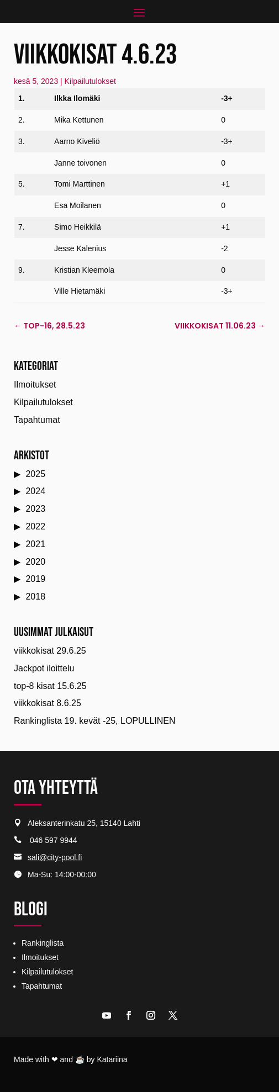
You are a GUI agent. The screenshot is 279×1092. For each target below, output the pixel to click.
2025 (35, 474)
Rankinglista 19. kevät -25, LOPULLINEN (95, 720)
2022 (35, 526)
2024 (35, 491)
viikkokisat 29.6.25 (50, 650)
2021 (35, 544)
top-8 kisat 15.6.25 (50, 686)
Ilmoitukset (35, 384)
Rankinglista (43, 943)
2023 (35, 508)
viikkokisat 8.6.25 (47, 703)
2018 (35, 596)
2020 (35, 561)
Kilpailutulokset (90, 81)
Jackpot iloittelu (44, 668)
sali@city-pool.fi (55, 857)
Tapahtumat (37, 420)
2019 (35, 579)
